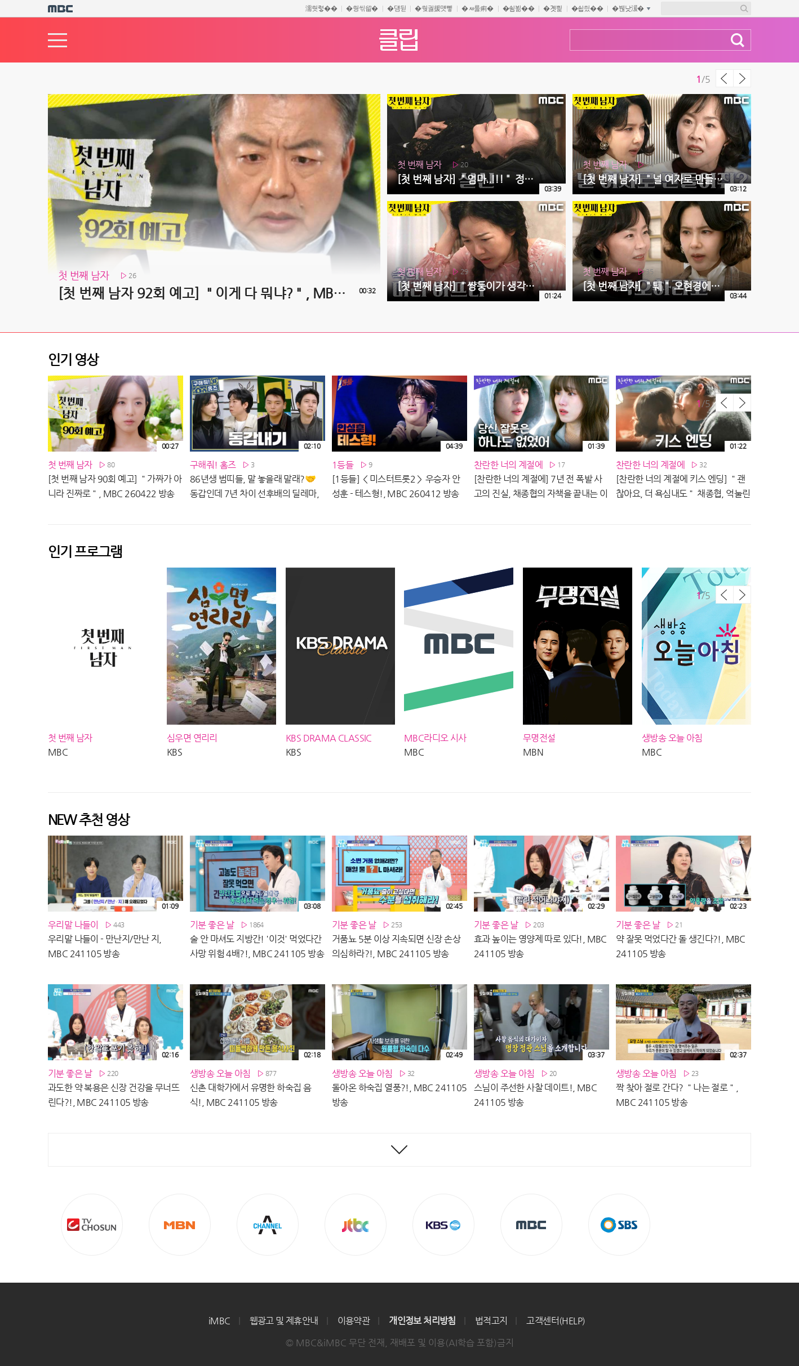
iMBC (219, 1320)
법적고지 (491, 1320)
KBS (443, 1225)
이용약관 (354, 1320)
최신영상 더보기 (399, 1150)
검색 (737, 40)
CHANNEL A (268, 1225)
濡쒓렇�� (321, 8)
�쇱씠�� (587, 8)
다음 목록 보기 (742, 78)
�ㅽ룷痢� (477, 8)
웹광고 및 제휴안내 (284, 1320)
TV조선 (92, 1225)
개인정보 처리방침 (422, 1320)
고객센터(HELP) (555, 1320)
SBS (619, 1225)
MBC (531, 1225)
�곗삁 (552, 8)
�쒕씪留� (362, 8)
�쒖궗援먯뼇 (433, 8)
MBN (180, 1225)
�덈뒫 (396, 8)
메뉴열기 (57, 40)
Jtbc (356, 1225)
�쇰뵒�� (519, 8)
